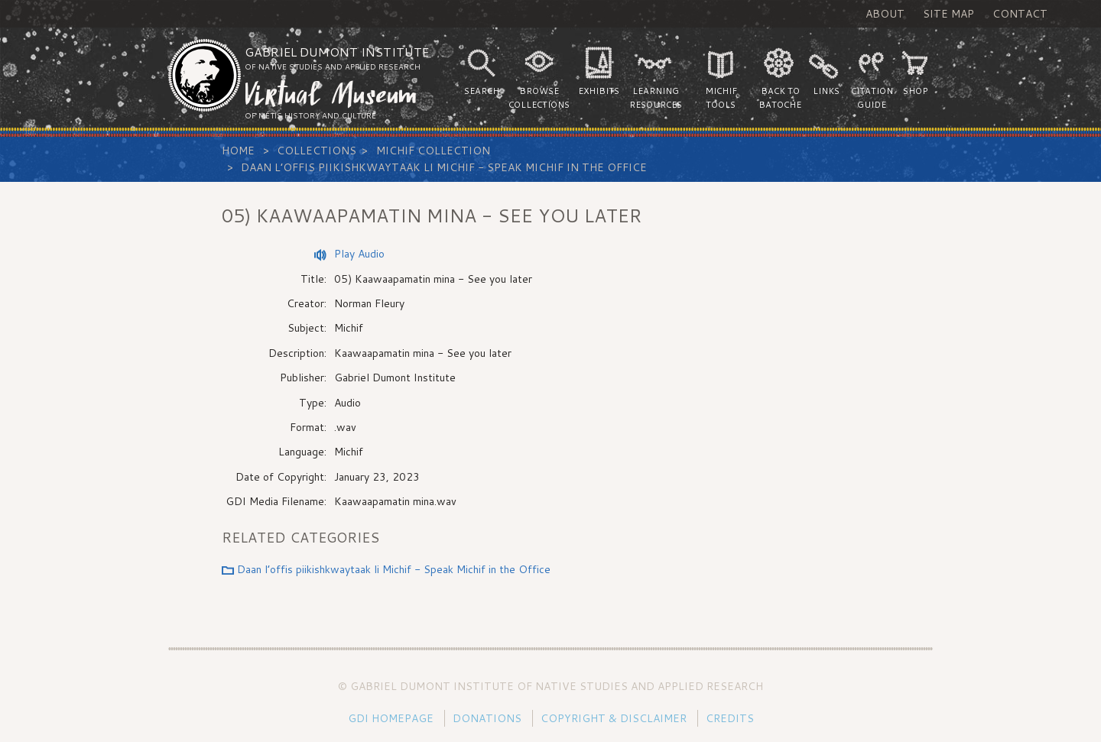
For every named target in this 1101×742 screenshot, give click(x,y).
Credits (730, 718)
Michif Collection (433, 150)
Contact (1019, 13)
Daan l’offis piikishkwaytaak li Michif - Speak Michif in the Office (444, 167)
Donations (487, 718)
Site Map (948, 13)
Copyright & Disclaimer (614, 718)
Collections (316, 150)
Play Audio (359, 253)
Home (238, 150)
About (885, 13)
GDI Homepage (391, 718)
